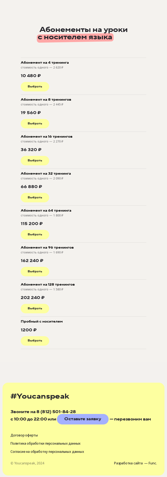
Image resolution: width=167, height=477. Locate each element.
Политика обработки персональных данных (46, 443)
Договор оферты (24, 435)
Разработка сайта (128, 463)
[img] (26, 19)
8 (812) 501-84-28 (56, 412)
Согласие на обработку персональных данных (48, 451)
